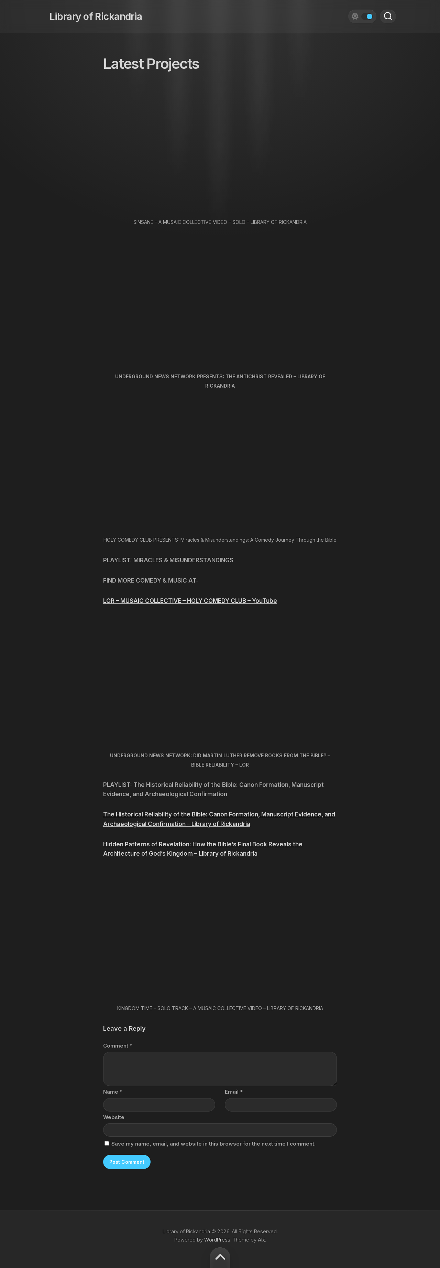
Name (112, 1091)
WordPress (217, 1239)
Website (113, 1117)
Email (234, 1091)
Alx (261, 1239)
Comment (117, 1045)
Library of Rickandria (90, 14)
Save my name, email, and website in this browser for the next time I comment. (213, 1143)
